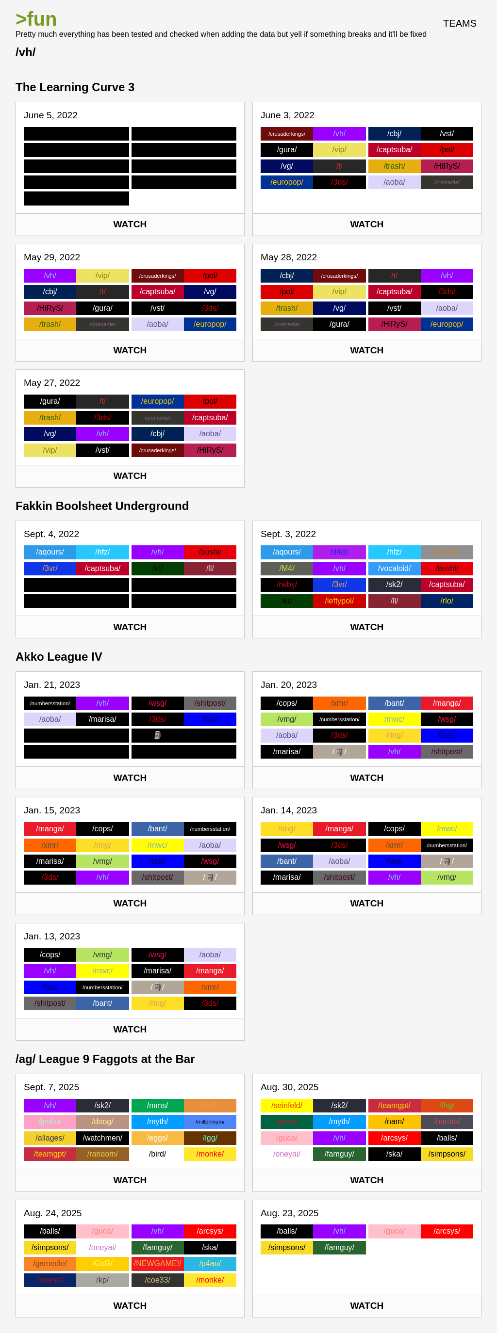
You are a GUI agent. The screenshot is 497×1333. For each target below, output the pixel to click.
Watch (130, 224)
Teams (460, 23)
